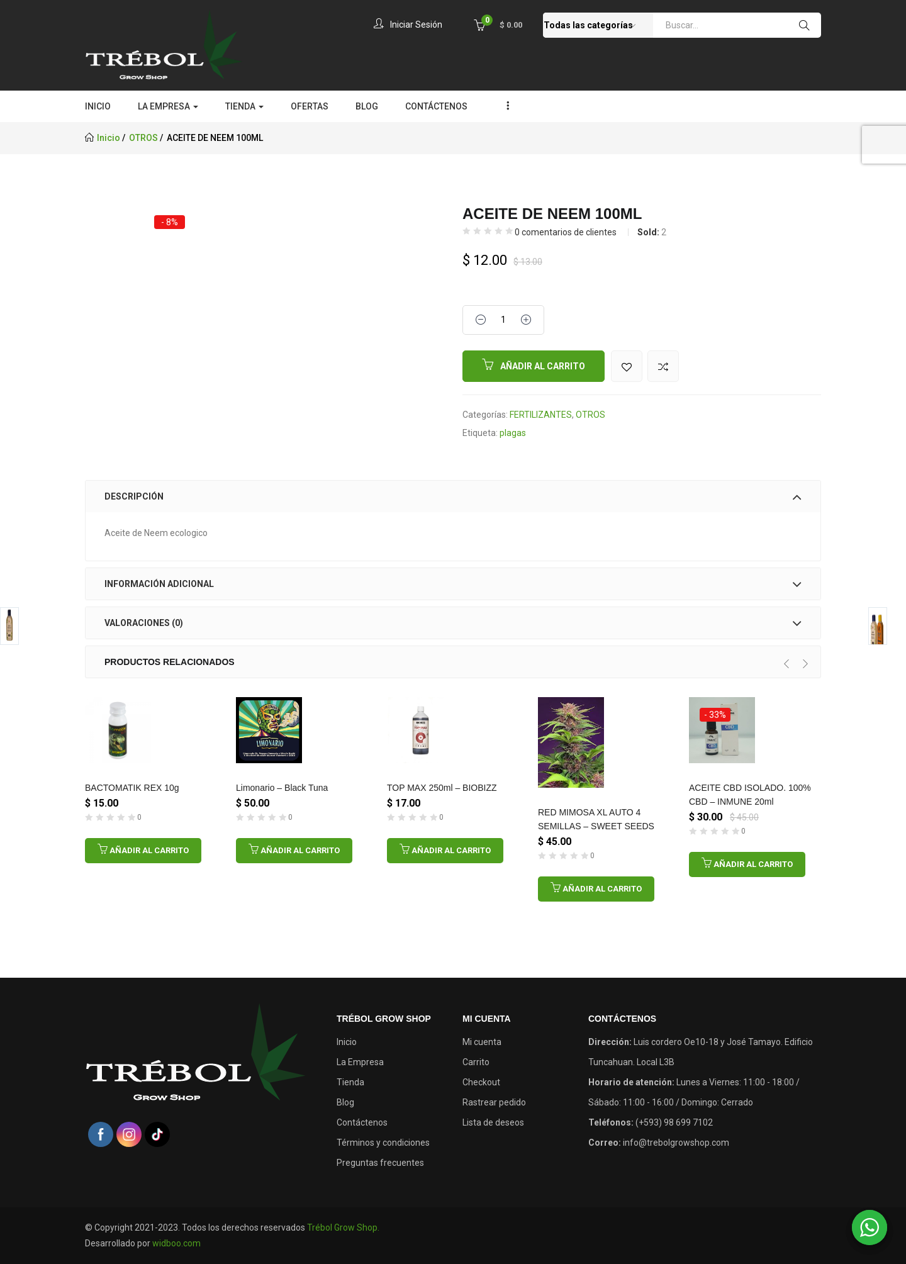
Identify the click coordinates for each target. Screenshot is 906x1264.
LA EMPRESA (168, 106)
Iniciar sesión (405, 25)
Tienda (350, 1082)
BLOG (366, 106)
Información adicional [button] (453, 583)
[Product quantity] (503, 320)
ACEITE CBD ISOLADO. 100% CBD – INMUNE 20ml (750, 795)
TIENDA (244, 106)
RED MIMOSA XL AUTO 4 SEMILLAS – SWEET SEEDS (596, 819)
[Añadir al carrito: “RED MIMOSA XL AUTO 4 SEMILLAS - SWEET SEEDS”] (596, 889)
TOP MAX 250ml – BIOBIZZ (442, 788)
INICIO (98, 106)
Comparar (663, 366)
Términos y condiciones (383, 1143)
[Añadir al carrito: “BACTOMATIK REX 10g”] (143, 850)
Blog (345, 1102)
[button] (498, 24)
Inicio (108, 138)
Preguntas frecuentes (380, 1163)
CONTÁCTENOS (436, 106)
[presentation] (786, 664)
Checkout (481, 1082)
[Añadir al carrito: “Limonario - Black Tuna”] (294, 850)
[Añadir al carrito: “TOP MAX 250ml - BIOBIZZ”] (445, 850)
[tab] (453, 496)
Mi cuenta (481, 1042)
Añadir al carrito (542, 366)
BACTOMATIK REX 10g (132, 788)
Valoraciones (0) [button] (453, 622)
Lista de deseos (493, 1122)
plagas (513, 433)
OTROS (143, 138)
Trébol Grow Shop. (343, 1227)
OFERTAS (309, 106)
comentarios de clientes (566, 232)
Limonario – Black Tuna (282, 788)
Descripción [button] (453, 496)
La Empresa (360, 1062)
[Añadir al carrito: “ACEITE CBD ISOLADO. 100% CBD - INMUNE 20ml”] (747, 864)
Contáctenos (362, 1122)
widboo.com (176, 1243)
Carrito (475, 1062)
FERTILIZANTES (541, 415)
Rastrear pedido (494, 1102)
